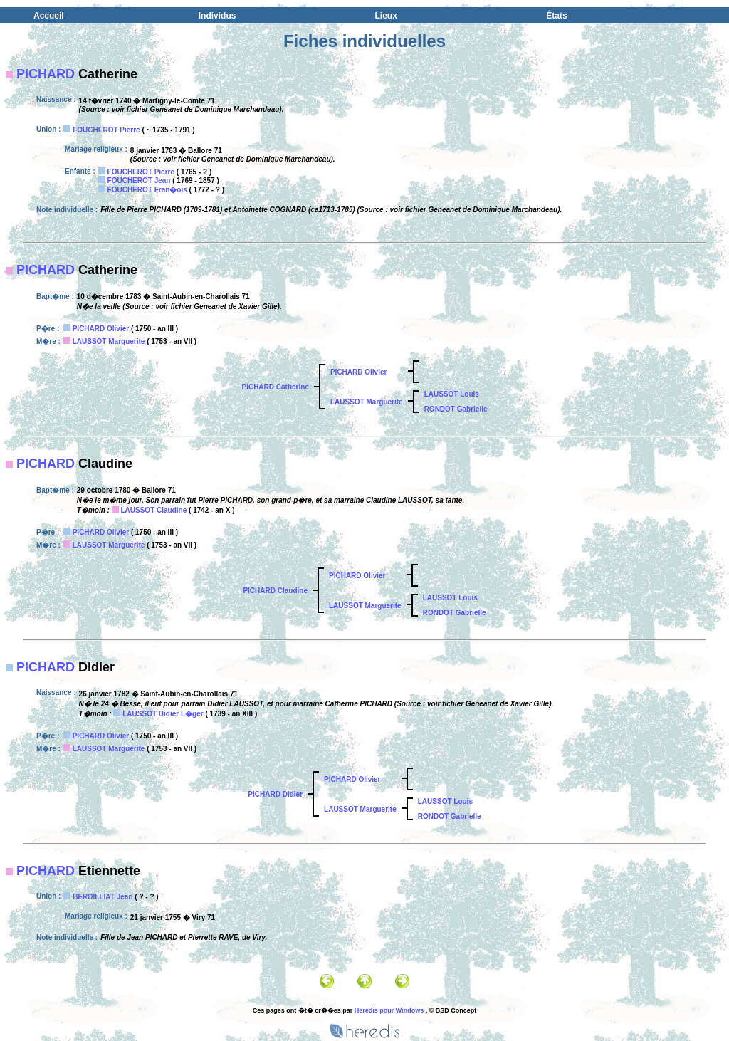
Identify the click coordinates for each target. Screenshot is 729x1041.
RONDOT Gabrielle (456, 409)
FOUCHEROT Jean (139, 180)
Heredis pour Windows (389, 1010)
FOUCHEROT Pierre (106, 130)
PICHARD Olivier (101, 329)
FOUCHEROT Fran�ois (147, 190)
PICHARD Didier (275, 794)
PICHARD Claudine (275, 591)
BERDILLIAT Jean (102, 897)
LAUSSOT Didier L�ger (162, 714)
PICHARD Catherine (274, 387)
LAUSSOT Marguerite (109, 341)
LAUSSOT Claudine (153, 510)
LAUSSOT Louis (451, 394)
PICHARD (45, 74)
